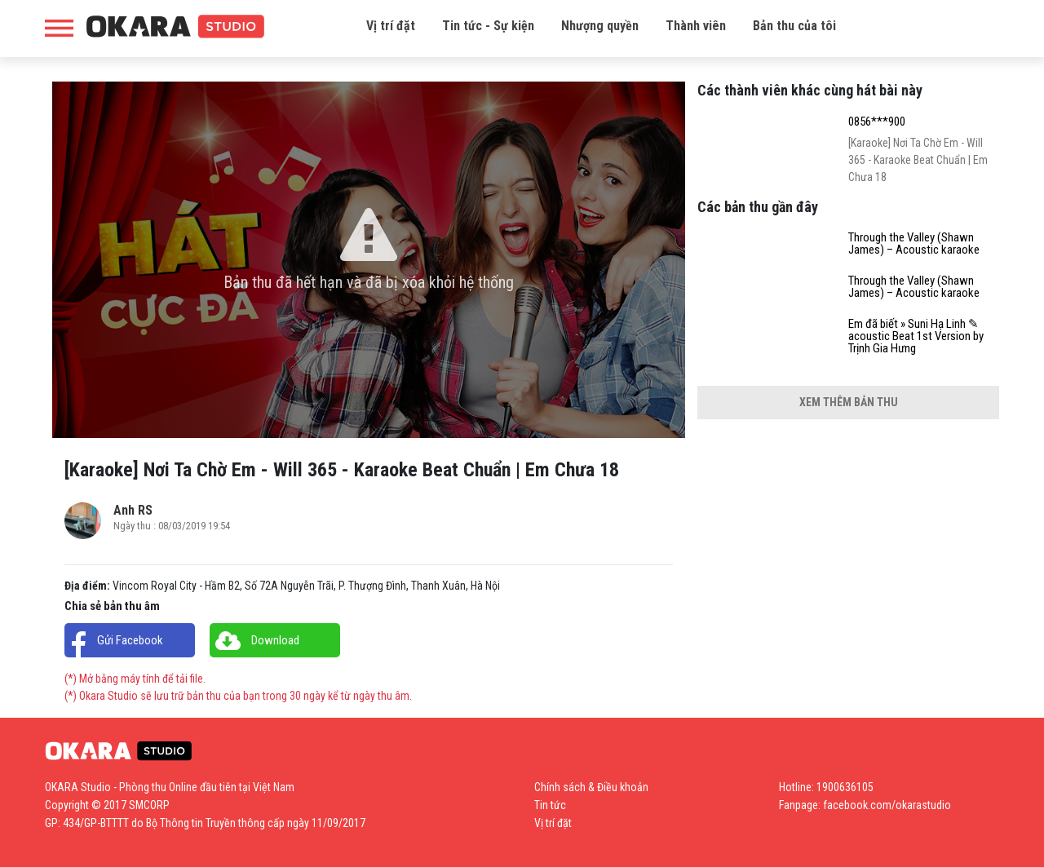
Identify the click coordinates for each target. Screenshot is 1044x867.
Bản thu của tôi (794, 25)
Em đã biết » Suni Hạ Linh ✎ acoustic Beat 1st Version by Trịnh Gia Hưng (916, 336)
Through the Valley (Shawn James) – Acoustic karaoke (914, 244)
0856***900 (876, 122)
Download (275, 640)
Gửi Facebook (130, 640)
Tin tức (550, 805)
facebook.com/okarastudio (887, 805)
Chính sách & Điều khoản (591, 787)
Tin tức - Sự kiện (488, 25)
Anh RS (133, 510)
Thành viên (696, 25)
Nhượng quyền (600, 25)
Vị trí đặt (390, 25)
